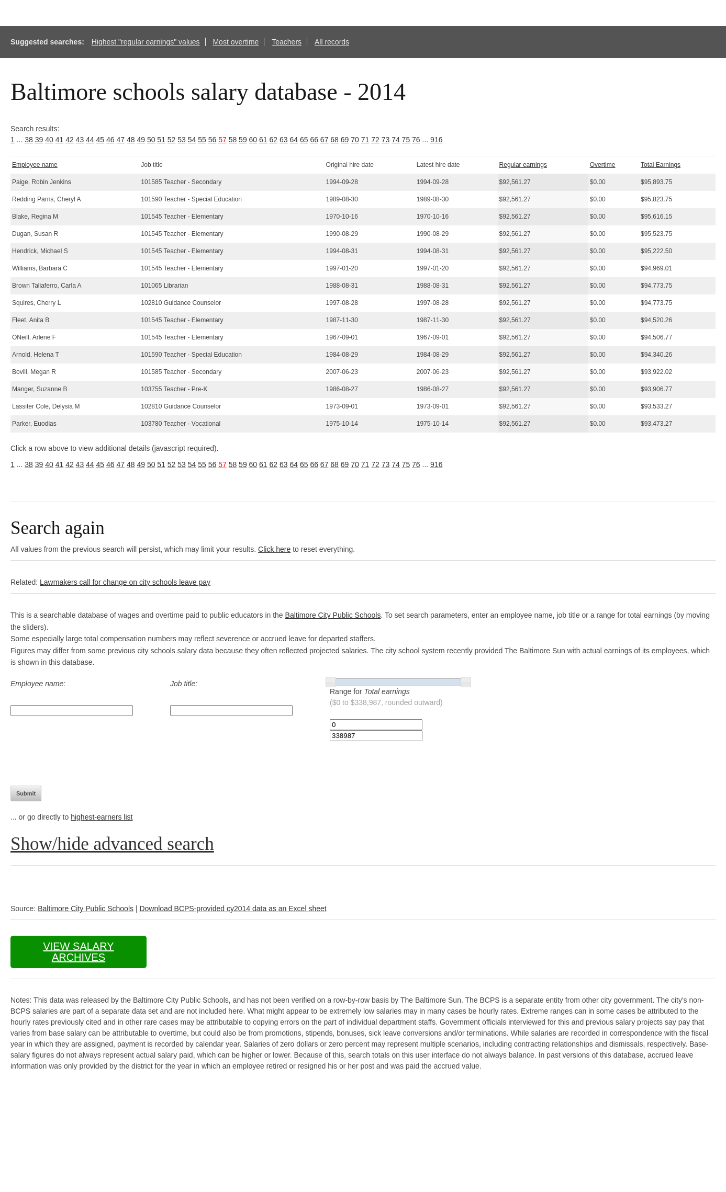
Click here (274, 549)
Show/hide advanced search (112, 844)
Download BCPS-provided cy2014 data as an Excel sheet (232, 908)
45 (100, 139)
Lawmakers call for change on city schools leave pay (125, 582)
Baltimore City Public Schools (333, 615)
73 (386, 139)
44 (90, 139)
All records (332, 42)
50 (151, 139)
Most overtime (236, 42)
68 (334, 139)
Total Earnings (660, 164)
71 (365, 139)
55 (202, 139)
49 (141, 139)
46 (110, 139)
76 (416, 139)
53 (181, 139)
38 (29, 139)
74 (396, 139)
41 (59, 139)
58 (233, 139)
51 (161, 139)
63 (284, 139)
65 (304, 139)
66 (314, 139)
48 (131, 139)
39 (39, 139)
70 (355, 139)
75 (406, 139)
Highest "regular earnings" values (146, 42)
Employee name (35, 164)
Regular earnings (523, 164)
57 (222, 139)
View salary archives (78, 951)
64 (293, 139)
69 (345, 139)
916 (436, 139)
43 (80, 139)
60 (253, 139)
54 (192, 139)
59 (243, 139)
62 (274, 139)
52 (171, 139)
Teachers (286, 42)
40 (49, 139)
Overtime (603, 164)
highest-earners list (101, 817)
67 (324, 139)
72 (375, 139)
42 (69, 139)
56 (212, 139)
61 (263, 139)
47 (120, 139)
